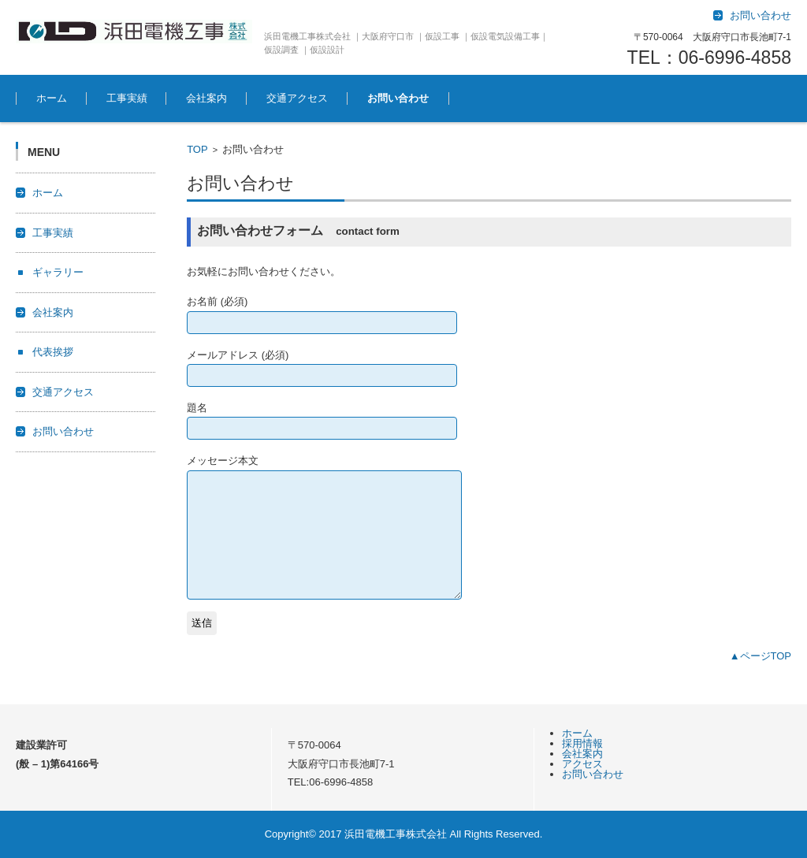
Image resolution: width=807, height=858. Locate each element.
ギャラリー (58, 272)
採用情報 (582, 743)
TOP (197, 149)
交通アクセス (297, 98)
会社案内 (206, 98)
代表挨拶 (52, 352)
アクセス (582, 764)
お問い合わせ (398, 98)
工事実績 (126, 98)
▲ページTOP (760, 656)
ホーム (51, 98)
